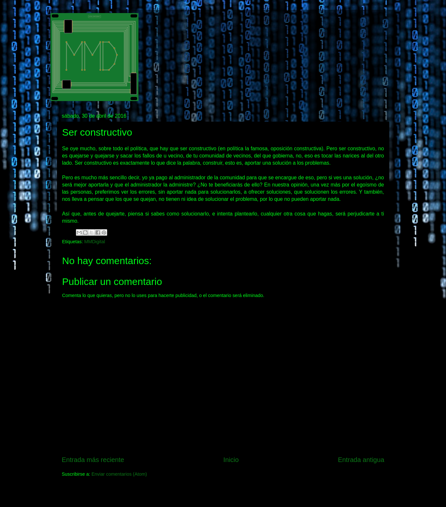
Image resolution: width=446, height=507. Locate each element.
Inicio (231, 459)
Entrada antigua (361, 459)
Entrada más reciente (93, 459)
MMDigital (94, 241)
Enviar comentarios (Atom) (119, 474)
